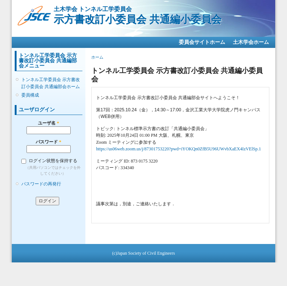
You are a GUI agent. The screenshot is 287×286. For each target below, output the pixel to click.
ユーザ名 (48, 123)
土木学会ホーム (251, 42)
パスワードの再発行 (41, 183)
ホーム (97, 57)
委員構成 (30, 95)
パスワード (48, 141)
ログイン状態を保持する (53, 160)
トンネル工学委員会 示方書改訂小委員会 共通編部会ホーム (50, 83)
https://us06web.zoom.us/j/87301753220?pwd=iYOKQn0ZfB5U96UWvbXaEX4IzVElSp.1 (178, 148)
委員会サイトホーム (202, 42)
